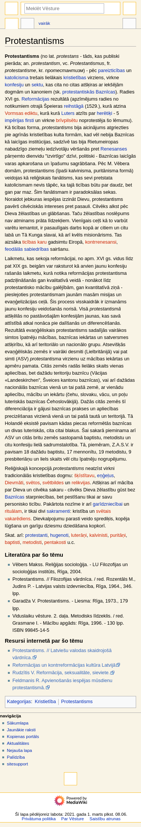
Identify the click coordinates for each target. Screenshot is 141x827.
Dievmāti (14, 482)
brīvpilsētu (67, 120)
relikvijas (80, 482)
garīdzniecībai (108, 504)
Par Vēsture (72, 818)
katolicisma (17, 77)
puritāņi (118, 535)
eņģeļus (105, 475)
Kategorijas (19, 701)
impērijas (14, 120)
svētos (33, 482)
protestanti (36, 535)
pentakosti (55, 542)
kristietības (75, 77)
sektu (37, 84)
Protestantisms (77, 701)
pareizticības (111, 70)
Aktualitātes (18, 743)
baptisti (12, 542)
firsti (29, 120)
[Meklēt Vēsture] (64, 8)
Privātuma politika (39, 818)
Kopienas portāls (23, 736)
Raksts (11, 24)
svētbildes (53, 482)
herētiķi (104, 113)
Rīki (129, 24)
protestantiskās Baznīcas (88, 92)
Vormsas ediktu (21, 113)
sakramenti (58, 511)
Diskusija (27, 24)
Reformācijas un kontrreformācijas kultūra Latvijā (63, 665)
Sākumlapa (17, 723)
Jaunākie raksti (21, 730)
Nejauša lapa (19, 750)
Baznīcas (14, 497)
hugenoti (59, 535)
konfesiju (14, 84)
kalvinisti (98, 535)
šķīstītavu (84, 475)
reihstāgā (73, 106)
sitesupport (17, 764)
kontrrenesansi (100, 242)
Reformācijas (35, 99)
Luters (67, 113)
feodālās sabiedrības (27, 249)
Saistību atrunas (105, 818)
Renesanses (113, 149)
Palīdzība (16, 757)
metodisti (32, 542)
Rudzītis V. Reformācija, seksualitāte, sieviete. (61, 672)
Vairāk (44, 23)
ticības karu (34, 242)
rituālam (13, 511)
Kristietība (45, 701)
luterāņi (79, 535)
